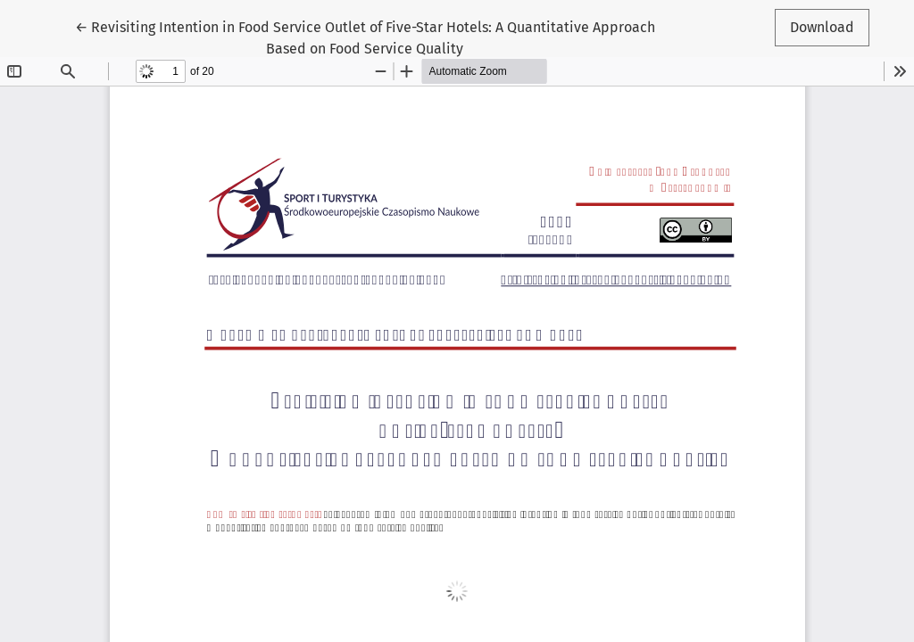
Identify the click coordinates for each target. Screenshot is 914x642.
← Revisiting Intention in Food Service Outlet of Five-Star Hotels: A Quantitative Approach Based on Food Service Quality (365, 36)
